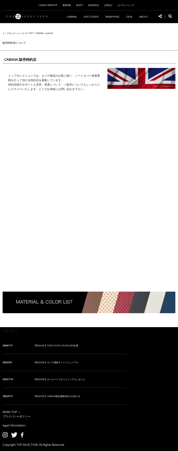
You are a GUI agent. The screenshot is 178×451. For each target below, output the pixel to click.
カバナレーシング (126, 5)
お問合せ (108, 5)
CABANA (72, 16)
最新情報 (67, 5)
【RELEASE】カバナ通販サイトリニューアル (56, 362)
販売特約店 (93, 5)
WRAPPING (112, 16)
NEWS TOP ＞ (12, 412)
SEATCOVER (91, 16)
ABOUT (143, 16)
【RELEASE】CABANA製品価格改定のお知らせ (57, 396)
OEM (129, 16)
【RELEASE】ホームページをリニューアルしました (59, 379)
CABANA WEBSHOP (47, 5)
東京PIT (79, 5)
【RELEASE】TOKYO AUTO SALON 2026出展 (56, 345)
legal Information (14, 425)
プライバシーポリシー (16, 416)
